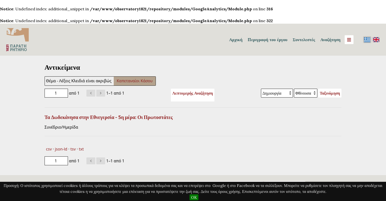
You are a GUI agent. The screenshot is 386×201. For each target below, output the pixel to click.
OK (194, 197)
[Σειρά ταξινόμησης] (305, 93)
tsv (73, 149)
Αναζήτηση (330, 39)
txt (81, 149)
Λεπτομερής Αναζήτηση (192, 93)
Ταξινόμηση (330, 93)
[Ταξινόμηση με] (277, 93)
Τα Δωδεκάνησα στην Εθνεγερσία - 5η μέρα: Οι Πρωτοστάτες (109, 117)
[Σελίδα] (56, 93)
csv (49, 149)
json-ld (61, 149)
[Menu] (349, 39)
